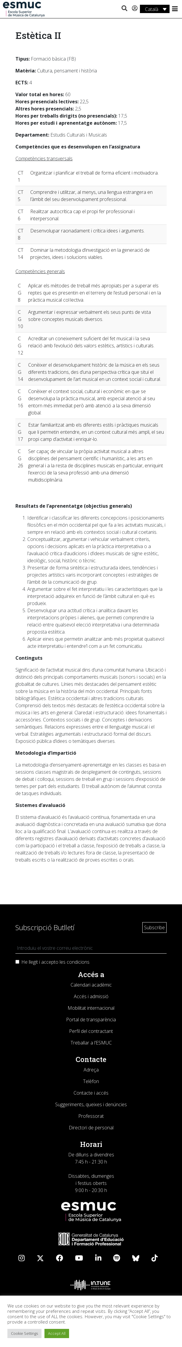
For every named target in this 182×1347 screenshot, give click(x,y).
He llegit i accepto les (55, 962)
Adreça (91, 1069)
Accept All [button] (57, 1333)
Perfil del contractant (91, 1031)
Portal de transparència (91, 1019)
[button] (124, 8)
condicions (78, 962)
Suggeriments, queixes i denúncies (91, 1104)
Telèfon (91, 1081)
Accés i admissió (91, 996)
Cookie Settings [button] (24, 1333)
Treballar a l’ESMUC (91, 1042)
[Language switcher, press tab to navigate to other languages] (155, 9)
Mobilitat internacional (91, 1008)
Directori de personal (91, 1127)
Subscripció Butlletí (44, 927)
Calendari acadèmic (91, 985)
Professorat (91, 1116)
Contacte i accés (91, 1093)
